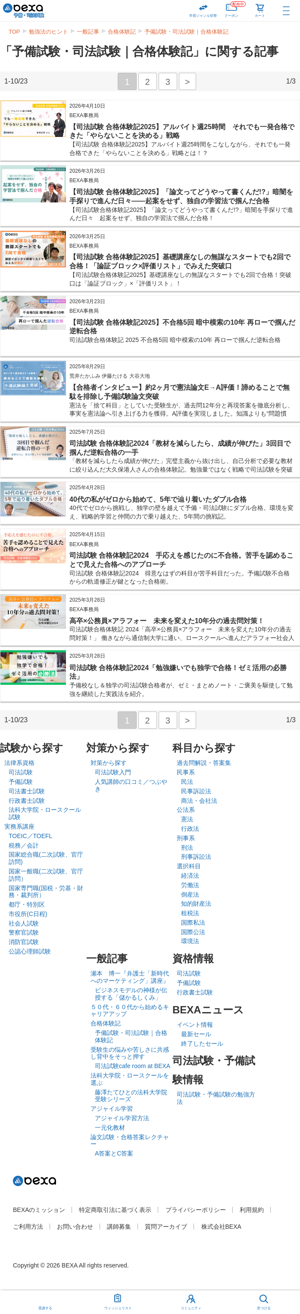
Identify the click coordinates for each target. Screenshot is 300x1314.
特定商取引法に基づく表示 (115, 1209)
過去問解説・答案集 (204, 762)
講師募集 (119, 1226)
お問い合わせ (75, 1226)
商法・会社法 (199, 800)
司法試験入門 (113, 772)
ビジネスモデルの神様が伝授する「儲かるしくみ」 (131, 994)
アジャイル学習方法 (122, 1118)
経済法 (190, 875)
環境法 (190, 941)
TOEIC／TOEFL (30, 836)
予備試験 (21, 781)
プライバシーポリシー (196, 1209)
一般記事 (88, 31)
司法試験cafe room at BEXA (132, 1065)
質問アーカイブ (166, 1226)
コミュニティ (191, 1308)
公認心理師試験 (30, 951)
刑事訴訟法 (196, 856)
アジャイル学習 (112, 1108)
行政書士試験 (27, 800)
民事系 (186, 772)
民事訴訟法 (196, 791)
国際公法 (193, 932)
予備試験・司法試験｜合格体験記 (186, 31)
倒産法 (190, 894)
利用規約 (252, 1209)
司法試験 (21, 772)
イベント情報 (195, 1024)
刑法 (187, 847)
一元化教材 (110, 1127)
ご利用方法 (28, 1226)
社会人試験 (24, 923)
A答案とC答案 (114, 1153)
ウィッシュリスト (118, 1300)
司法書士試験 (27, 791)
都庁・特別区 (27, 904)
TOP (14, 31)
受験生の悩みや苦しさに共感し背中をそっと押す (130, 1053)
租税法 (190, 913)
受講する (45, 1308)
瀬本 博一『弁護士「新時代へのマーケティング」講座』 (130, 977)
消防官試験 (24, 941)
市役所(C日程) (28, 913)
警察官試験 (24, 932)
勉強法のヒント (48, 31)
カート (260, 16)
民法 (187, 781)
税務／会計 (24, 845)
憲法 (187, 819)
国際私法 (193, 922)
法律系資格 (19, 762)
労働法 (190, 885)
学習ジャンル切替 (203, 16)
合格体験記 (122, 31)
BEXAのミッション (39, 1209)
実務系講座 (19, 826)
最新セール (196, 1034)
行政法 (190, 828)
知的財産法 (196, 903)
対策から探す (109, 762)
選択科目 (189, 866)
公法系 (186, 809)
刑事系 (186, 838)
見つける (264, 1308)
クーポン (235, 9)
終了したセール (202, 1043)
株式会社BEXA (221, 1226)
